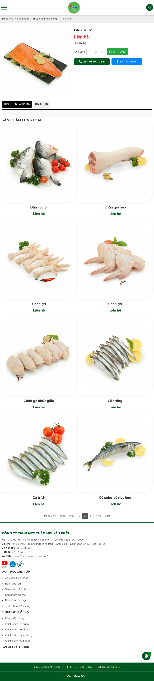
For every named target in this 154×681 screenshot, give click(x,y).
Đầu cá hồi (39, 207)
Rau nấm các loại (15, 600)
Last (107, 515)
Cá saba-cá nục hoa (115, 497)
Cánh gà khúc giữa (39, 400)
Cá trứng (115, 400)
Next (98, 515)
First (62, 515)
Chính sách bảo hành (17, 629)
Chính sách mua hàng (18, 640)
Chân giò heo (115, 207)
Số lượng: (80, 51)
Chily (117, 666)
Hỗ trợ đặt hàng (14, 618)
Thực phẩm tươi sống (17, 606)
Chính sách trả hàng (17, 624)
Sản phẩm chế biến (16, 589)
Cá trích (38, 497)
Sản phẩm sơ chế (15, 594)
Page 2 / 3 (50, 515)
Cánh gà (115, 304)
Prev (71, 515)
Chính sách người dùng (18, 635)
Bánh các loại (13, 583)
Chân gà (39, 304)
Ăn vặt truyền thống (17, 578)
